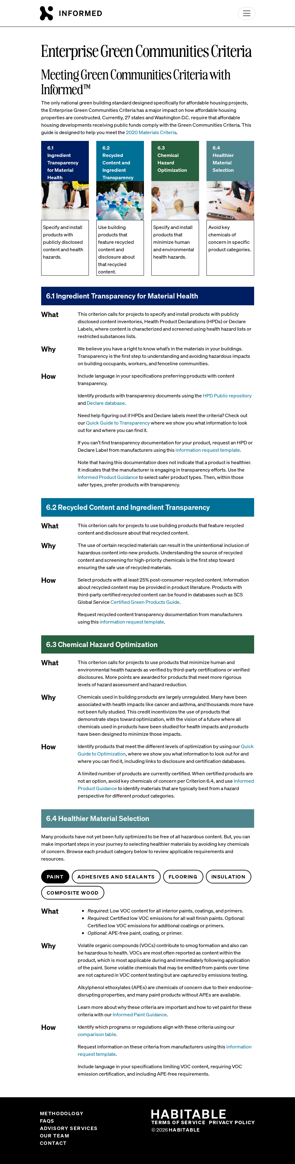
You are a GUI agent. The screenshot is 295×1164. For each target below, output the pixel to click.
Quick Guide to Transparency (118, 422)
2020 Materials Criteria (151, 132)
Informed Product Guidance (108, 477)
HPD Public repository (227, 395)
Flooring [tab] (183, 876)
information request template (208, 450)
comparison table (97, 1034)
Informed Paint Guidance (140, 1014)
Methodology (62, 1113)
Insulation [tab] (228, 876)
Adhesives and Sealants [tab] (116, 876)
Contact (53, 1143)
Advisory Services (69, 1128)
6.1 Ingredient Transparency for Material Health (62, 162)
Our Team (55, 1135)
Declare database (106, 403)
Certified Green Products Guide (145, 602)
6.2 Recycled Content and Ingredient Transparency (117, 162)
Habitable (184, 1129)
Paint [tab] (55, 876)
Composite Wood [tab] (73, 892)
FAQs (47, 1120)
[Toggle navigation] (246, 13)
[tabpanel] (147, 994)
